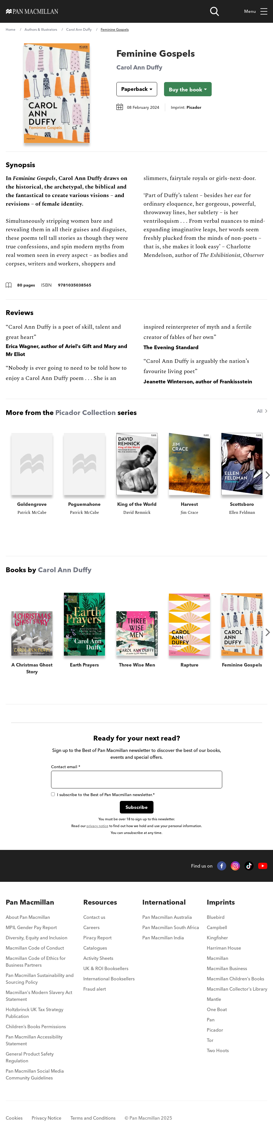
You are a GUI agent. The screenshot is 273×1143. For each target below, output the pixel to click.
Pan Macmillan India (163, 937)
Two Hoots (218, 1050)
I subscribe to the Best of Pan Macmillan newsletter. (103, 794)
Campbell (217, 927)
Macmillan (217, 958)
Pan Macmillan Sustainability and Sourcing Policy (40, 978)
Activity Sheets (98, 958)
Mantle (214, 999)
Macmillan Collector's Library (237, 989)
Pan (211, 1020)
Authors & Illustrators (41, 29)
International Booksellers (109, 979)
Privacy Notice (46, 1118)
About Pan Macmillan (28, 917)
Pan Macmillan (30, 902)
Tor (210, 1040)
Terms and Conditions (93, 1118)
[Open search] (214, 11)
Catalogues (95, 948)
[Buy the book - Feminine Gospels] (187, 89)
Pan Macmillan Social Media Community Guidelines (35, 1074)
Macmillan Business (227, 968)
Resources (100, 902)
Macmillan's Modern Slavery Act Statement (39, 995)
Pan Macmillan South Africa (170, 927)
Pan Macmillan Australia (167, 917)
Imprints (221, 902)
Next (268, 475)
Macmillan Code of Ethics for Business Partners (36, 961)
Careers (91, 927)
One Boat (217, 1009)
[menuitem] (41, 919)
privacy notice (97, 826)
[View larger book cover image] (57, 93)
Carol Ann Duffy (79, 29)
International (164, 902)
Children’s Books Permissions (36, 1026)
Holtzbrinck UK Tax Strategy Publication (34, 1013)
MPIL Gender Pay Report (31, 927)
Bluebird (216, 917)
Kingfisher (217, 937)
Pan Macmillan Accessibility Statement (34, 1040)
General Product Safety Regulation (30, 1057)
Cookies (14, 1118)
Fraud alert (94, 989)
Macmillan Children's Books (235, 979)
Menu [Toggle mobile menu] (255, 12)
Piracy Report (97, 937)
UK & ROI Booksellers (105, 968)
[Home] (32, 11)
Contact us (94, 917)
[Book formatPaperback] (132, 89)
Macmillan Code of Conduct (35, 948)
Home (10, 29)
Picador (215, 1030)
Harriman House (224, 948)
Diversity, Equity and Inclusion (36, 937)
